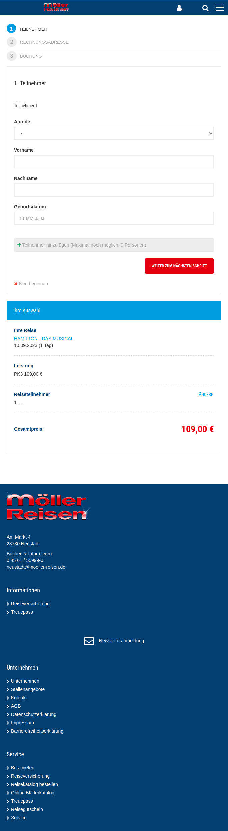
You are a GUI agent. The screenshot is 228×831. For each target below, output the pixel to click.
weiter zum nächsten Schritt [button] (179, 266)
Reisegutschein (27, 809)
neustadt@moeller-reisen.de (36, 567)
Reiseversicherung (30, 603)
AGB (16, 706)
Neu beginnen (31, 283)
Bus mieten (22, 767)
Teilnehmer (27, 28)
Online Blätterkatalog (32, 792)
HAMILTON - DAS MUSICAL (43, 338)
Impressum (22, 722)
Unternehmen (25, 681)
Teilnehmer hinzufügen (81, 245)
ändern (206, 394)
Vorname (24, 150)
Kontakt (19, 697)
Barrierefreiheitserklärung (37, 731)
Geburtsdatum (30, 206)
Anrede (22, 121)
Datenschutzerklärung (33, 714)
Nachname (26, 178)
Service (19, 817)
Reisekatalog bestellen (34, 784)
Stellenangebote (28, 689)
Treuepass (22, 612)
